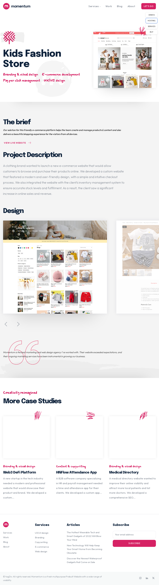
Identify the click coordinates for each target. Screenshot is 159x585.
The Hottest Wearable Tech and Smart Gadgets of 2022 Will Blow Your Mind (84, 536)
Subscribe (134, 543)
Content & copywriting (71, 466)
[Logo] (22, 6)
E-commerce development (61, 74)
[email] (134, 534)
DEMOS (152, 15)
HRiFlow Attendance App (76, 472)
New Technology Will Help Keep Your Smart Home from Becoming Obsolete (84, 549)
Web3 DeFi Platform (19, 472)
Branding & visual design (20, 74)
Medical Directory (124, 472)
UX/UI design (54, 80)
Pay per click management (21, 80)
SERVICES (151, 26)
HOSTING (151, 20)
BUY (151, 32)
